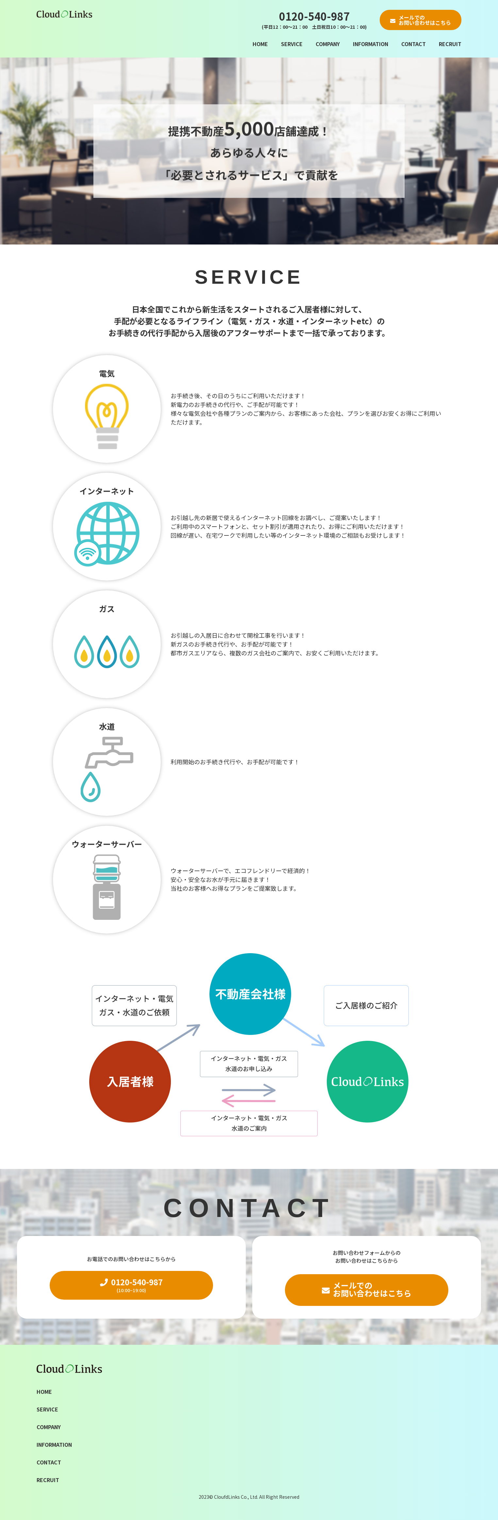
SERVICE (292, 44)
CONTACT (413, 44)
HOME (260, 44)
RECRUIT (450, 44)
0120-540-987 (314, 20)
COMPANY (328, 44)
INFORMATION (370, 44)
